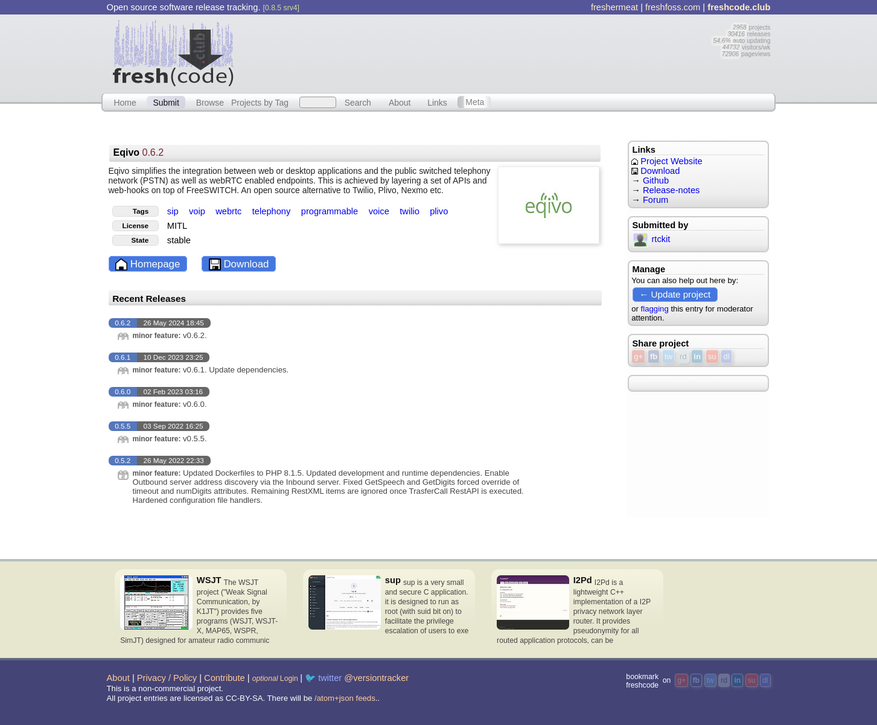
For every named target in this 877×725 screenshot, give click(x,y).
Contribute (224, 678)
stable (179, 240)
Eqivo (138, 152)
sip (174, 211)
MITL (177, 226)
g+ (638, 356)
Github (656, 180)
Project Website (666, 161)
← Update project (674, 294)
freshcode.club (738, 7)
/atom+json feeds (344, 698)
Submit (166, 102)
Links (437, 102)
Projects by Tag (260, 102)
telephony (272, 211)
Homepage (147, 264)
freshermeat (614, 7)
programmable (331, 211)
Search (358, 102)
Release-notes (671, 190)
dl (726, 356)
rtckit (652, 239)
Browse (210, 102)
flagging (655, 308)
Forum (655, 200)
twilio (411, 211)
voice (380, 211)
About (399, 102)
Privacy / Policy (167, 678)
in (697, 356)
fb (653, 356)
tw (668, 356)
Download (239, 264)
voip (198, 211)
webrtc (229, 211)
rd (683, 356)
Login (275, 678)
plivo (439, 211)
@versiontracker (376, 678)
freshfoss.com (672, 7)
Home (124, 102)
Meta (474, 102)
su (712, 356)
